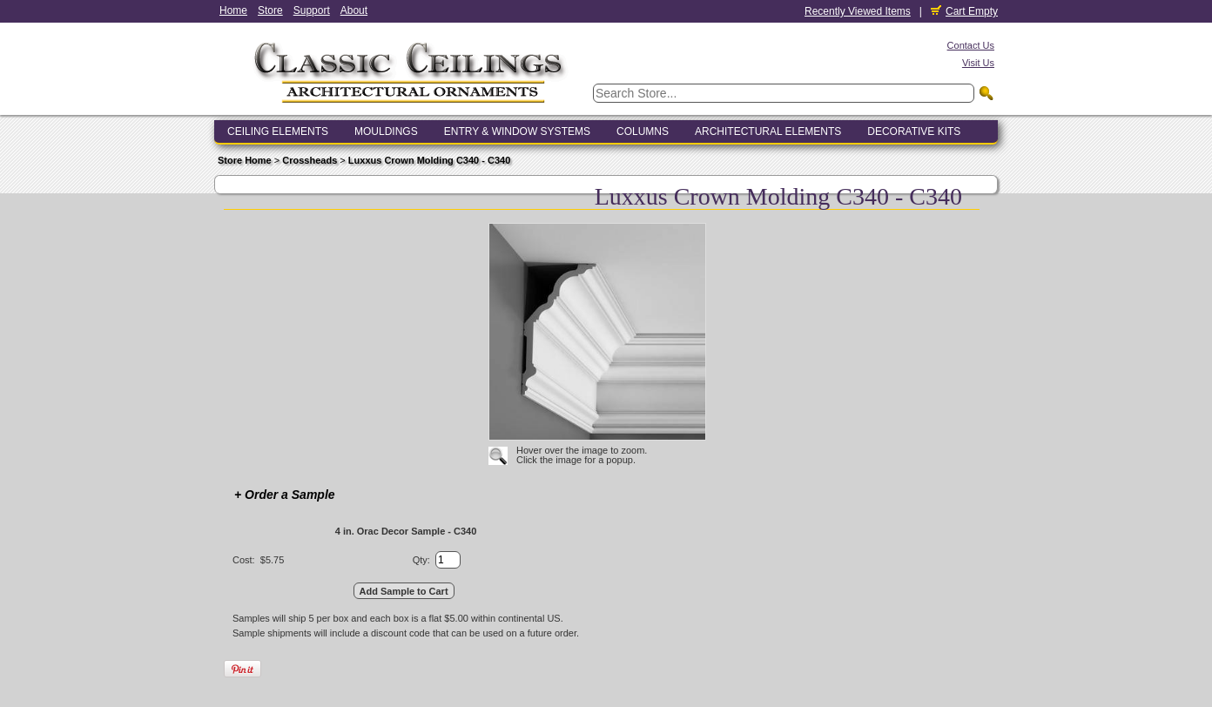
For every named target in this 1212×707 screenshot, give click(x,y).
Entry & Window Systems (517, 131)
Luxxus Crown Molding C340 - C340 (429, 160)
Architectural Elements (768, 131)
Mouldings (386, 131)
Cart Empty (964, 11)
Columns (642, 131)
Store (270, 10)
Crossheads (309, 160)
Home (233, 10)
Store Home (245, 160)
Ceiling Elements (277, 131)
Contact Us (970, 45)
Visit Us (978, 62)
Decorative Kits (913, 131)
